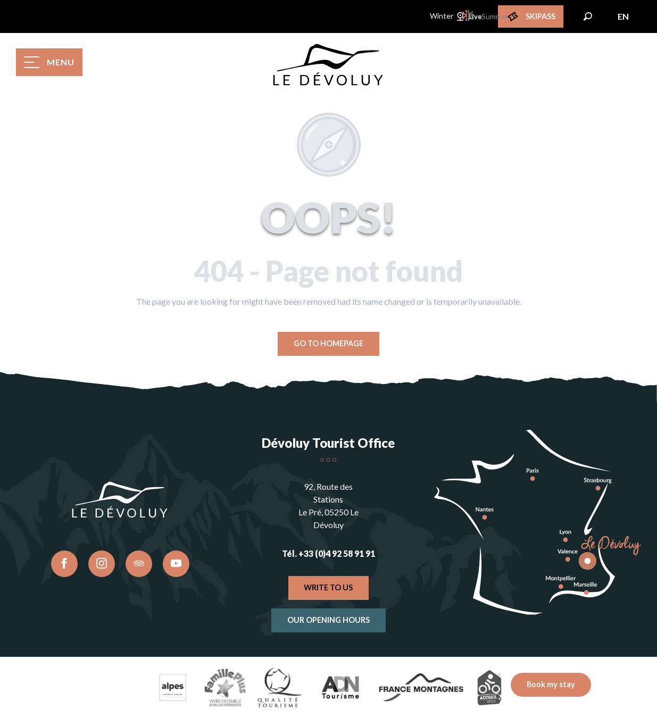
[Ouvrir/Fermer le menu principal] (49, 62)
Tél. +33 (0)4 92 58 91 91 (328, 553)
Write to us (328, 587)
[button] (587, 16)
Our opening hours (328, 619)
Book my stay (551, 684)
